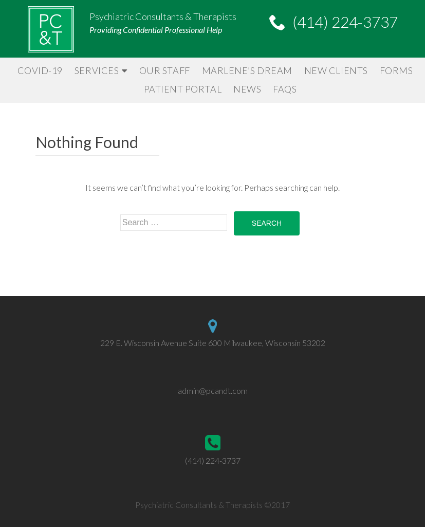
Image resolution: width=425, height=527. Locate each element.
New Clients (336, 70)
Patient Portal (183, 89)
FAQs (285, 89)
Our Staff (164, 70)
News (247, 89)
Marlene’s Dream (247, 70)
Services (97, 70)
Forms (396, 70)
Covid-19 (40, 70)
